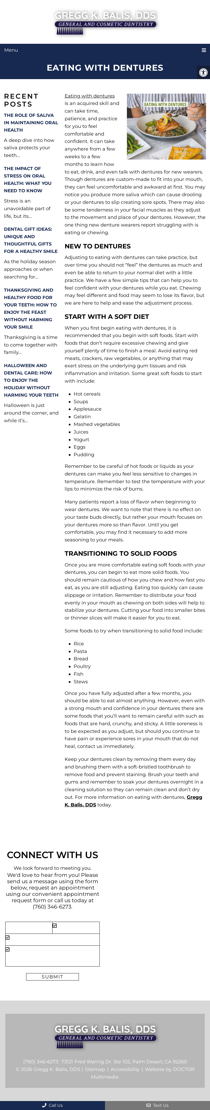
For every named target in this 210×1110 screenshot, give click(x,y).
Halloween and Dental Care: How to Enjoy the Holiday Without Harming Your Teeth (31, 380)
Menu (11, 50)
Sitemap (95, 1069)
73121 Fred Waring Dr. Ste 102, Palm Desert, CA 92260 (124, 1062)
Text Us (157, 1105)
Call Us (52, 1105)
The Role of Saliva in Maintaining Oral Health (31, 123)
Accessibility (125, 1069)
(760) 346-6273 (52, 907)
